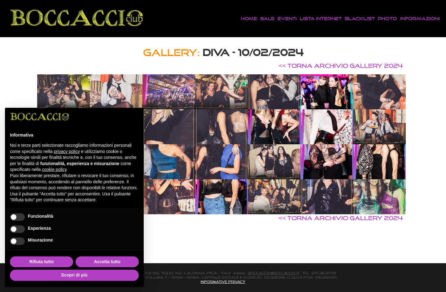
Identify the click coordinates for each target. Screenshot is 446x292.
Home (249, 18)
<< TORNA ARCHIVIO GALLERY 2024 (340, 65)
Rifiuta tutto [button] (41, 261)
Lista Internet (321, 18)
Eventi (287, 18)
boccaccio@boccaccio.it (274, 273)
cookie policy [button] (54, 169)
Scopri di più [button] (74, 274)
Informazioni (420, 18)
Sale (267, 18)
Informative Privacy (223, 282)
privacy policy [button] (67, 151)
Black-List (360, 18)
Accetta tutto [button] (107, 261)
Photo (387, 18)
